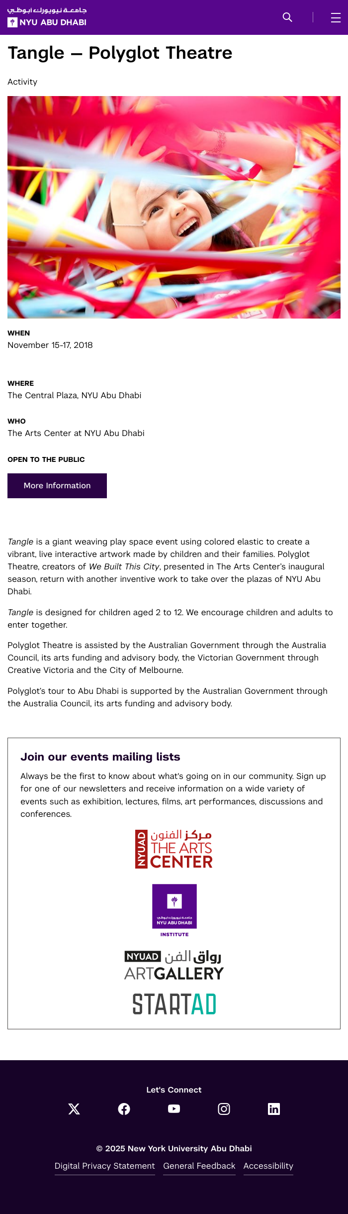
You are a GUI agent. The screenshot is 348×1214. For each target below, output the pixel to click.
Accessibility (269, 1165)
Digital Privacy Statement (105, 1165)
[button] (287, 17)
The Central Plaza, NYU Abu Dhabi (74, 395)
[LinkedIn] (274, 1110)
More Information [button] (56, 485)
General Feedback (199, 1165)
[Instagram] (224, 1110)
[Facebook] (124, 1110)
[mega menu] (333, 17)
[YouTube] (174, 1110)
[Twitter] (74, 1110)
